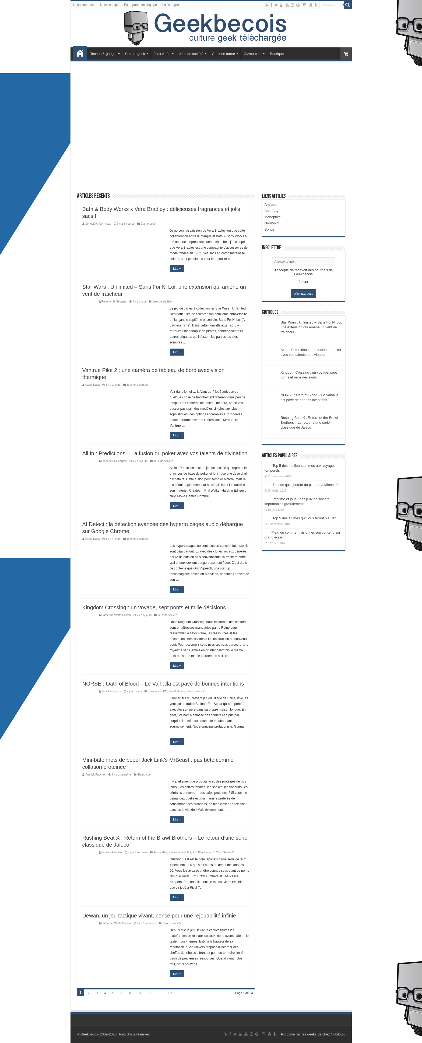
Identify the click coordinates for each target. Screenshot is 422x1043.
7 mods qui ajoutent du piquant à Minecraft (306, 485)
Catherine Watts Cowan (116, 615)
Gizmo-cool (252, 54)
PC (165, 691)
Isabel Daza (92, 384)
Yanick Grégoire (111, 691)
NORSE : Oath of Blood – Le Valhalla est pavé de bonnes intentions (163, 684)
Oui (305, 282)
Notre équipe (109, 5)
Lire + (177, 268)
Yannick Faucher (95, 774)
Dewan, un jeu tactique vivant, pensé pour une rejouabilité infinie (159, 916)
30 (150, 993)
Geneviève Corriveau (98, 223)
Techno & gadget (103, 54)
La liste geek (171, 5)
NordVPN (272, 223)
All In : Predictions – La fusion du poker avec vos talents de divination (165, 453)
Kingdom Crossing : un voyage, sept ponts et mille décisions (154, 607)
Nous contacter (84, 5)
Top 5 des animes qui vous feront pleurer (304, 518)
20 (140, 993)
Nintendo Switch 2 (179, 852)
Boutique (277, 54)
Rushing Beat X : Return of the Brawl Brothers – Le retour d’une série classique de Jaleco (309, 422)
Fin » (171, 993)
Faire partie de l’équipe (140, 5)
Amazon (271, 205)
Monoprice (273, 217)
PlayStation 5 (176, 691)
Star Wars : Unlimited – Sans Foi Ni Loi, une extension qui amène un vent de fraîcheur (311, 327)
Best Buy (272, 211)
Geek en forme (223, 54)
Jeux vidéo (162, 54)
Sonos (270, 229)
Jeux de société (191, 54)
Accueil (80, 53)
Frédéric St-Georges (114, 301)
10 (130, 993)
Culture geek (135, 54)
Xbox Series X (195, 691)
